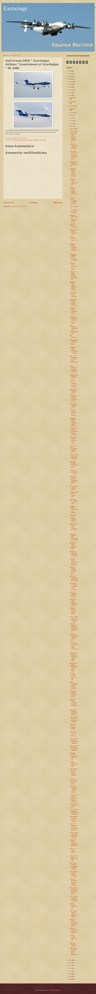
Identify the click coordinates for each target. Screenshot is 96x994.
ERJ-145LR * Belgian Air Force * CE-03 (73, 164)
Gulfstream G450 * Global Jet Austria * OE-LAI (73, 611)
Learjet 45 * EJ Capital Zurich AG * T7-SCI (74, 232)
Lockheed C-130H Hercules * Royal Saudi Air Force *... (74, 843)
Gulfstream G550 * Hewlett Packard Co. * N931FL (74, 602)
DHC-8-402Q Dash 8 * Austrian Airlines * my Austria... (74, 914)
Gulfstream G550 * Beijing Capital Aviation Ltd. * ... (74, 191)
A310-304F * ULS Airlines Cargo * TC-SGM (74, 501)
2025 (69, 73)
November (73, 101)
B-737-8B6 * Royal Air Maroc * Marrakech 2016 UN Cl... (73, 479)
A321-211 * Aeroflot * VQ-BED (73, 944)
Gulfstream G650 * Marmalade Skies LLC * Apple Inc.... (74, 561)
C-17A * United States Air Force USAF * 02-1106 (74, 457)
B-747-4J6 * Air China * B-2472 (74, 805)
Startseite (33, 203)
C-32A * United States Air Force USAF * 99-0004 (74, 741)
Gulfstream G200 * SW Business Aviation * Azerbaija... (73, 882)
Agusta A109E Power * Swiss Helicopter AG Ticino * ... (73, 527)
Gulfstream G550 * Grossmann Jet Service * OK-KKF (74, 922)
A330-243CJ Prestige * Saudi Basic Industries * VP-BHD (74, 866)
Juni (71, 118)
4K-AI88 (14, 140)
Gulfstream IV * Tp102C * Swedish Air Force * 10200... (74, 440)
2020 (69, 87)
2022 (69, 81)
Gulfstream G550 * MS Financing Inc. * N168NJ (73, 320)
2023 (69, 79)
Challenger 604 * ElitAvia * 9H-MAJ (74, 376)
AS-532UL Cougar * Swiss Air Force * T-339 (73, 676)
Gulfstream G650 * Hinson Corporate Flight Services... (73, 285)
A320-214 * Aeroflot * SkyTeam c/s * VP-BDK (73, 570)
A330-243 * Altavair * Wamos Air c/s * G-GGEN (73, 694)
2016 (69, 960)
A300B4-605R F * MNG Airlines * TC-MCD (73, 819)
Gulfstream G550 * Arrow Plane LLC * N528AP (74, 266)
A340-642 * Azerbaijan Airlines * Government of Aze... (74, 398)
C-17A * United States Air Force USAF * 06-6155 (74, 835)
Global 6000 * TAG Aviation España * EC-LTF (73, 518)
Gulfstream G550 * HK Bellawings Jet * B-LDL (73, 554)
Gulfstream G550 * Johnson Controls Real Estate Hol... (73, 275)
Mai (71, 121)
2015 (69, 962)
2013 (69, 968)
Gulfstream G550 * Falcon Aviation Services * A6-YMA (73, 172)
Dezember (73, 97)
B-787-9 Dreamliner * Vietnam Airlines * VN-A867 (74, 685)
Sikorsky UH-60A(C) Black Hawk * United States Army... (73, 656)
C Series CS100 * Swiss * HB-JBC (74, 906)
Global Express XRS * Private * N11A (74, 494)
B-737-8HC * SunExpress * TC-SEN (74, 472)
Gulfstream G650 (37, 140)
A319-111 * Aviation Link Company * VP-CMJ (74, 146)
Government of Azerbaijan (25, 140)
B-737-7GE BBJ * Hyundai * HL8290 (73, 726)
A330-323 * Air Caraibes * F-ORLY (74, 391)
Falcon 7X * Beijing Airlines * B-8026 (73, 851)
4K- (11, 140)
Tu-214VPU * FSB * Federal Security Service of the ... (73, 137)
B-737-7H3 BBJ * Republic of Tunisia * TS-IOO (73, 449)
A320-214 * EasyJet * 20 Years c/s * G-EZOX (74, 930)
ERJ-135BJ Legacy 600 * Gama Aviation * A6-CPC (73, 789)
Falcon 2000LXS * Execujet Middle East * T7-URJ (73, 369)
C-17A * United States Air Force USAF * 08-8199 (74, 812)
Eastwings (15, 8)
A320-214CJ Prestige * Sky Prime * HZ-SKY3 (73, 712)
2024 (69, 76)
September (73, 108)
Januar (72, 131)
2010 (69, 976)
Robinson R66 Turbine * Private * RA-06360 (73, 874)
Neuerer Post (8, 203)
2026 (69, 71)
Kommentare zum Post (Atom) (18, 206)
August (72, 113)
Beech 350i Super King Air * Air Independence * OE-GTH (74, 155)
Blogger (58, 990)
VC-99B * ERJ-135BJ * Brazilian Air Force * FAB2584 (74, 431)
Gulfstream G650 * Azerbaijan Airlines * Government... (74, 247)
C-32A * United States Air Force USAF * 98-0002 (74, 719)
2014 (69, 965)
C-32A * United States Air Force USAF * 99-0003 (74, 619)
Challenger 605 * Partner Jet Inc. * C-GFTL (74, 342)
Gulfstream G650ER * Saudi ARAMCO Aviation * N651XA (73, 421)
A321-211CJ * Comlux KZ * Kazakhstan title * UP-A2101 (74, 890)
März (71, 126)
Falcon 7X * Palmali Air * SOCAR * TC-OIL (74, 594)
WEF (44, 140)
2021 (69, 84)
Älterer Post (58, 203)
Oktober (72, 106)
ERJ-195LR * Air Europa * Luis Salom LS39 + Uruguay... (74, 586)
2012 (69, 971)
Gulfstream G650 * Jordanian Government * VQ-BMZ (74, 350)
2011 (69, 973)
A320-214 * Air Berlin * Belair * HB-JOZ (74, 858)
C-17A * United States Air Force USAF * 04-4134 (74, 899)
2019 (69, 90)
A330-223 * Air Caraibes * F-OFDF (74, 405)
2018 (69, 92)
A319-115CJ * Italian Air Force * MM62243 (73, 294)
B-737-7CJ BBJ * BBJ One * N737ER (73, 734)
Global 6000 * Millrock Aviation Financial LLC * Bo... (73, 302)
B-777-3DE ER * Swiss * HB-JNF (74, 488)
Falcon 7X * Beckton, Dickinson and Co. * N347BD (73, 412)
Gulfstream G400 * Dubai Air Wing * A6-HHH (73, 546)
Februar (72, 129)
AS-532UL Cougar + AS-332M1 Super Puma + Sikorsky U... (74, 627)
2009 (69, 979)
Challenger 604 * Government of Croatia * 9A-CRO (74, 209)
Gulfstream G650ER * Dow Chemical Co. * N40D (73, 257)
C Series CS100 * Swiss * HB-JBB (74, 938)
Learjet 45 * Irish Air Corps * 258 (74, 225)
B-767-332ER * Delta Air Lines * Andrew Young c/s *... (74, 772)
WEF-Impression (73, 336)
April (71, 123)
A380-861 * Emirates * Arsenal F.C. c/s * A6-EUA (74, 464)
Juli (71, 115)
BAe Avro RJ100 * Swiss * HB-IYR (74, 239)
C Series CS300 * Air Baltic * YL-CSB (73, 764)
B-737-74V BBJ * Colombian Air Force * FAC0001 (73, 201)
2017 (69, 95)
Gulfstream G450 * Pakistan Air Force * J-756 (74, 182)
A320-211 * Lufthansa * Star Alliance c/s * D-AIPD (74, 578)
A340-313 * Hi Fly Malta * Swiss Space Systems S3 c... (74, 952)
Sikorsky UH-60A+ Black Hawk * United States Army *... (74, 646)
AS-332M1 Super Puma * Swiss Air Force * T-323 (74, 637)
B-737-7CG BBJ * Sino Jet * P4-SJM (73, 781)
